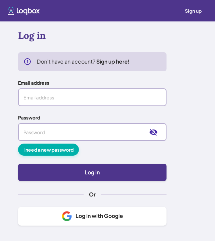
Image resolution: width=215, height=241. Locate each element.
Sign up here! (113, 64)
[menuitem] (193, 11)
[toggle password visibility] (153, 135)
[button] (24, 11)
